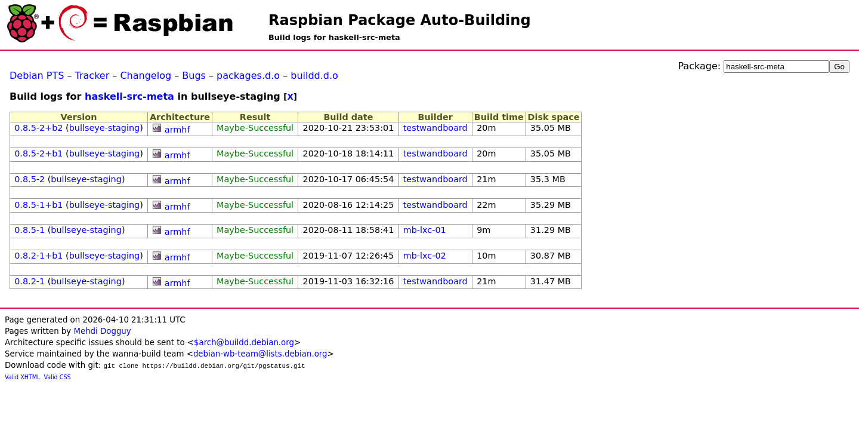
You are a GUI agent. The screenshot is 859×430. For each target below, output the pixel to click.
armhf (177, 129)
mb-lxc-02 (424, 255)
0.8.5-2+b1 (38, 153)
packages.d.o (248, 75)
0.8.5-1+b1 (38, 205)
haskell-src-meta (129, 96)
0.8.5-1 (29, 230)
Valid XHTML (22, 377)
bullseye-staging (104, 128)
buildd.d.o (314, 75)
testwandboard (435, 128)
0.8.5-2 (29, 179)
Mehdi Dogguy (102, 331)
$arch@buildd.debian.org (244, 342)
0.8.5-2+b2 (38, 128)
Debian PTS (37, 75)
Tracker (92, 75)
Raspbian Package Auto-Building (399, 20)
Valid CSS (57, 377)
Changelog (145, 75)
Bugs (194, 75)
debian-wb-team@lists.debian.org (260, 353)
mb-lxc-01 (424, 230)
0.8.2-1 (29, 281)
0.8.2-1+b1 (38, 255)
